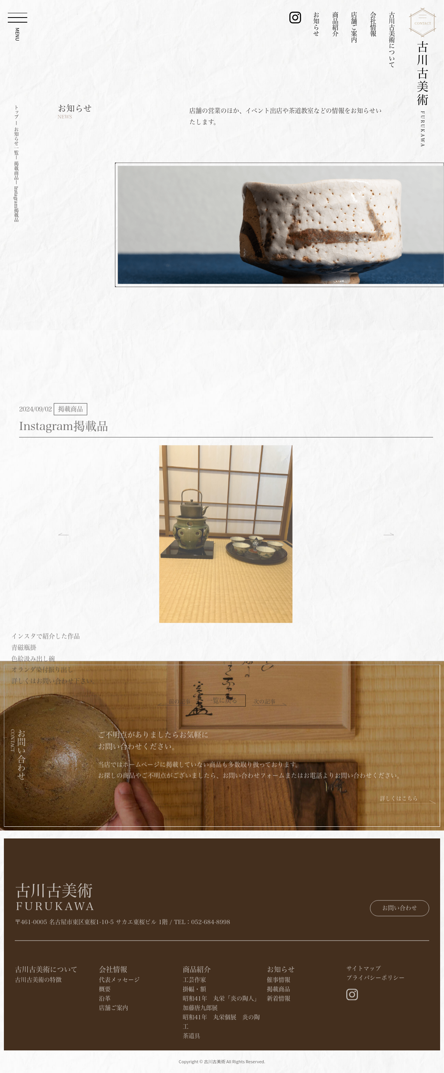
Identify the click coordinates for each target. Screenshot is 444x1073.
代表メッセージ (119, 1018)
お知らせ (316, 24)
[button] (63, 644)
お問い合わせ (399, 931)
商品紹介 (335, 24)
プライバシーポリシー (375, 1016)
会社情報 (373, 24)
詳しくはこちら (399, 824)
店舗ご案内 (354, 27)
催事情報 (278, 1018)
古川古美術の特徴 (38, 1018)
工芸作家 (194, 1018)
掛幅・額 (194, 1028)
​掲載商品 (278, 1028)
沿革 (105, 1037)
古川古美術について (392, 40)
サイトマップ (363, 1007)
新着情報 (278, 1037)
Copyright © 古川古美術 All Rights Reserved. (222, 1067)
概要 (105, 1028)
